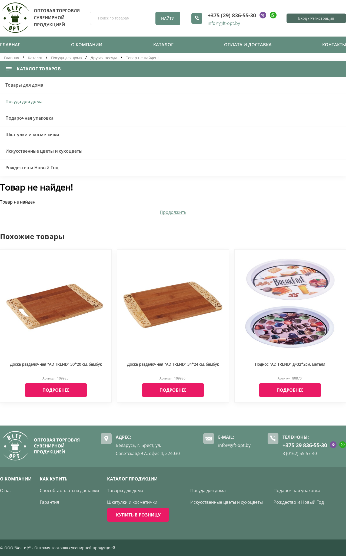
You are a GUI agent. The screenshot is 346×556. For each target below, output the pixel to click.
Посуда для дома (66, 57)
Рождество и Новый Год (31, 168)
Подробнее (55, 390)
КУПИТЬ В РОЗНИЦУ (138, 515)
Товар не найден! (142, 57)
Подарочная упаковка (29, 118)
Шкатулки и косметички (32, 135)
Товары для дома (24, 85)
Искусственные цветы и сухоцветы (43, 151)
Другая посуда (104, 57)
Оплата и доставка (248, 45)
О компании (86, 45)
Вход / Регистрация (316, 18)
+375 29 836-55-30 (304, 445)
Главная (10, 45)
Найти (168, 18)
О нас (6, 490)
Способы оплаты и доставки (69, 490)
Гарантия (49, 502)
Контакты (334, 45)
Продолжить (173, 212)
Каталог (163, 45)
